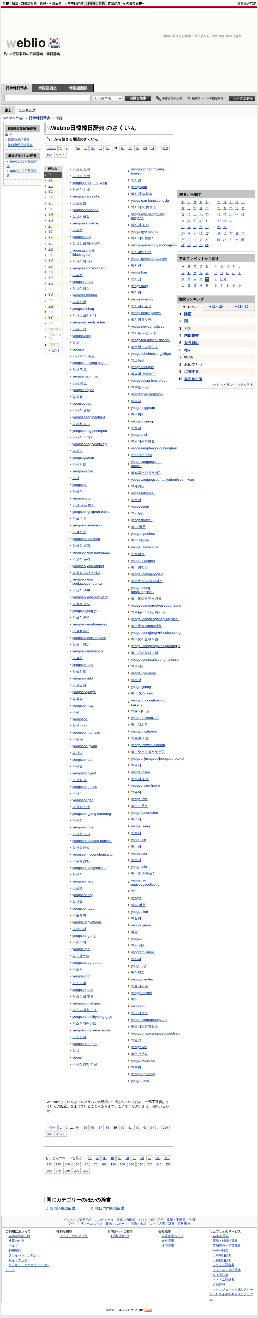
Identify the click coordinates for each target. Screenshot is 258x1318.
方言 (162, 1223)
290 (76, 1170)
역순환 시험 (140, 738)
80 (142, 1158)
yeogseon (80, 719)
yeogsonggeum (143, 408)
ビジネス (69, 1219)
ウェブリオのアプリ (73, 1236)
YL (50, 243)
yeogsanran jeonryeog (90, 183)
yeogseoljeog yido (87, 611)
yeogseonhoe (83, 827)
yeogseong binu (85, 787)
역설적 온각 (82, 559)
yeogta (136, 898)
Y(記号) (54, 350)
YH (51, 220)
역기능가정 (193, 379)
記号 (223, 279)
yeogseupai (82, 949)
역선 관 (78, 739)
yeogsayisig (82, 336)
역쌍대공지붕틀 (143, 441)
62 (137, 148)
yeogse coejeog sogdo (90, 363)
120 (49, 1164)
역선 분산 (80, 726)
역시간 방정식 (141, 194)
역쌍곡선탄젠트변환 (146, 473)
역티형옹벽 (139, 1013)
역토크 (136, 1040)
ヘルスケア (95, 1223)
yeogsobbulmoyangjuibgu (151, 354)
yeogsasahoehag (86, 223)
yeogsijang (139, 286)
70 (134, 1158)
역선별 (78, 766)
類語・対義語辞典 (24, 3)
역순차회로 (139, 725)
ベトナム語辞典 (224, 1279)
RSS (148, 1310)
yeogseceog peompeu (90, 431)
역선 (76, 712)
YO (51, 260)
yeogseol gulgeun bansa (92, 512)
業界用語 (85, 1219)
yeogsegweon (83, 458)
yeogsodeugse (142, 367)
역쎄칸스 (138, 486)
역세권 (78, 451)
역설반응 (79, 532)
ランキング (27, 110)
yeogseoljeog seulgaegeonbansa (87, 581)
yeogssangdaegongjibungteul (154, 448)
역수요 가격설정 (143, 873)
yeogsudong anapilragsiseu (142, 590)
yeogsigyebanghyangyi (149, 259)
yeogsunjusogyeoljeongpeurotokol (157, 758)
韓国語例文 (47, 88)
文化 (71, 1223)
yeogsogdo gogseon (147, 394)
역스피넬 (79, 983)
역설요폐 (79, 685)
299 (165, 148)
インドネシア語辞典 (227, 1269)
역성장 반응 (82, 807)
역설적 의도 (82, 604)
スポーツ (121, 1223)
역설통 (78, 658)
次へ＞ (60, 154)
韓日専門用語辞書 (109, 1208)
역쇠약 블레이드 (143, 374)
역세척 (78, 397)
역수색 (136, 819)
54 (78, 148)
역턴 (134, 999)
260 (49, 1170)
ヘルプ (13, 1245)
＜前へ (51, 148)
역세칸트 (79, 464)
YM (51, 249)
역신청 (136, 292)
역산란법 (79, 203)
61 (130, 148)
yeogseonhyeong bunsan (92, 841)
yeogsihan (139, 272)
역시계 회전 (140, 225)
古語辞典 (114, 3)
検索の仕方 (16, 1240)
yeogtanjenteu (142, 979)
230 (149, 1164)
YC (51, 192)
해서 (187, 350)
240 (158, 1164)
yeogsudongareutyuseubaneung (156, 605)
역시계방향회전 (143, 238)
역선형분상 (81, 848)
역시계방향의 (141, 252)
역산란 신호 (82, 189)
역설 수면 (80, 518)
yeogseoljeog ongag (88, 566)
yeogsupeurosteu (144, 813)
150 (76, 1164)
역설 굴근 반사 (84, 505)
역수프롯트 (139, 806)
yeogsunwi (139, 799)
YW (51, 306)
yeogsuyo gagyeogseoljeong (145, 882)
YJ (50, 232)
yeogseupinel (83, 990)
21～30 (241, 307)
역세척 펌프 (82, 424)
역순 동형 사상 (142, 693)
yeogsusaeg (140, 826)
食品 (143, 1223)
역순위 (136, 792)
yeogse (78, 349)
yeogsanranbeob (86, 210)
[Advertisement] (192, 46)
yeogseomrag (83, 705)
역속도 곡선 (140, 387)
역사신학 (79, 302)
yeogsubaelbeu (143, 561)
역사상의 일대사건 (87, 244)
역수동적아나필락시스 (148, 612)
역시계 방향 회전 (144, 207)
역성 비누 (80, 780)
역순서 (136, 765)
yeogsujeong (141, 687)
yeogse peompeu (86, 376)
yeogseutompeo (85, 1044)
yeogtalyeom (141, 925)
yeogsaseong (83, 282)
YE (51, 203)
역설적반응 (81, 617)
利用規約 (15, 1250)
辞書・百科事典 (179, 1223)
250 (167, 1164)
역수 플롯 (138, 527)
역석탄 (78, 491)
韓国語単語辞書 (62, 1208)
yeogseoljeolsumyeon (89, 638)
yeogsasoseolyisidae (89, 322)
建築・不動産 (176, 1219)
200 (122, 1164)
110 (166, 1158)
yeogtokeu (139, 1047)
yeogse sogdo (83, 390)
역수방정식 (139, 568)
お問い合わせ (120, 1236)
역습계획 (79, 915)
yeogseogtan (83, 498)
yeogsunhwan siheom (148, 745)
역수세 (136, 833)
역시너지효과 (141, 306)
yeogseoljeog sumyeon (91, 597)
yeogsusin (139, 867)
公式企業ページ (172, 1236)
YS (51, 283)
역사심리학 (81, 289)
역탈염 (136, 918)
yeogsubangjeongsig (147, 574)
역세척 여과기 (83, 437)
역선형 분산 (82, 834)
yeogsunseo (140, 772)
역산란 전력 (82, 176)
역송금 (136, 401)
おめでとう (193, 364)
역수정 (136, 680)
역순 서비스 (140, 711)
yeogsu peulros (143, 534)
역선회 (78, 820)
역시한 (136, 266)
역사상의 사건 (83, 261)
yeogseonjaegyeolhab (90, 868)
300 (49, 154)
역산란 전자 (82, 169)
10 (90, 1158)
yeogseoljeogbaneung (90, 624)
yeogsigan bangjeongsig (150, 200)
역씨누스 (138, 513)
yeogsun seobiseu (145, 718)
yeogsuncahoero (144, 731)
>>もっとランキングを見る (233, 385)
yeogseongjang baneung (92, 814)
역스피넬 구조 (83, 996)
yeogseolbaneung (86, 539)
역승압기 (79, 929)
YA (50, 180)
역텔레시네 (139, 986)
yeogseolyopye (84, 692)
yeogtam (138, 938)
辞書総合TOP (246, 3)
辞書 (6, 3)
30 (104, 1158)
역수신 (136, 860)
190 (113, 1164)
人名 (152, 1223)
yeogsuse (138, 840)
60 (122, 148)
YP (51, 266)
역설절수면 (81, 631)
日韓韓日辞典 (95, 3)
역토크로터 (139, 1054)
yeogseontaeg (84, 908)
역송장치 (138, 414)
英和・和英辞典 (51, 3)
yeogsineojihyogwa (146, 313)
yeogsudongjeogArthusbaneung (156, 633)
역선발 (78, 753)
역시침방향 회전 (85, 1064)
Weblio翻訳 (220, 1250)
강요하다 (191, 343)
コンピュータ (104, 1219)
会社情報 (167, 1240)
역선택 (78, 902)
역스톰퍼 (79, 1037)
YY (51, 318)
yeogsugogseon (143, 673)
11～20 (215, 307)
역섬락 (78, 699)
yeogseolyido (83, 678)
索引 (8, 110)
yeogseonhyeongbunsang (93, 854)
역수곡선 (138, 666)
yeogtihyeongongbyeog (149, 1020)
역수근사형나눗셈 (144, 653)
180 (103, 1164)
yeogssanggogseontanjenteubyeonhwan (162, 479)
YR (51, 277)
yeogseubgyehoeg (87, 922)
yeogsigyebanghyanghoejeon (154, 245)
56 (92, 148)
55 (85, 148)
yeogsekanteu (83, 471)
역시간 (136, 180)
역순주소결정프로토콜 (148, 752)
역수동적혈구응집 (144, 639)
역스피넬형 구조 (85, 1010)
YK (51, 237)
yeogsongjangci (143, 421)
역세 (76, 343)
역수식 (136, 847)
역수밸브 (138, 554)
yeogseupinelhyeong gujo (92, 1017)
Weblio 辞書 (13, 118)
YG (51, 214)
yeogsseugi (140, 506)
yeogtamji (138, 966)
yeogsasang (82, 237)
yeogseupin (82, 976)
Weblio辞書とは (19, 1236)
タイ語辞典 (220, 1274)
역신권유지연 (141, 320)
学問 (192, 1219)
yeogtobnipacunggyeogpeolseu (155, 1033)
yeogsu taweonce (144, 547)
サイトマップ (18, 1260)
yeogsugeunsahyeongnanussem (156, 659)
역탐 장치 (138, 945)
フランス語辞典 (224, 1265)
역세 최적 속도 (84, 356)
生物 (134, 1223)
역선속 (78, 888)
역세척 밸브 (82, 410)
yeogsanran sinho (86, 196)
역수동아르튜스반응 (146, 599)
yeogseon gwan (85, 746)
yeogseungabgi (84, 936)
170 (94, 1164)
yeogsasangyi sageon (89, 268)
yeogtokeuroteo (143, 1060)
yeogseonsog (83, 895)
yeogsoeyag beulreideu (149, 380)
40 (112, 1158)
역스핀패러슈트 (84, 1023)
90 (149, 1158)
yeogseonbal (82, 760)
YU (51, 295)
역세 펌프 (80, 369)
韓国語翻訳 (78, 88)
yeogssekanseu (143, 493)
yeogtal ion (139, 912)
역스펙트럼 (81, 956)
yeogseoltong (83, 665)
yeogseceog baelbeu (89, 417)
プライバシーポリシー (24, 1255)
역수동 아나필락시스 (147, 581)
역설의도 (79, 671)
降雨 (187, 314)
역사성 (78, 275)
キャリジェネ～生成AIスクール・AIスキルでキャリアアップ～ (231, 1294)
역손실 (136, 428)
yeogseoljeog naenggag (91, 552)
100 (157, 1158)
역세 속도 (80, 383)
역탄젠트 (138, 972)
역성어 (78, 793)
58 (108, 148)
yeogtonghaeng (143, 1074)
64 (152, 148)
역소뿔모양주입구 (144, 347)
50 (119, 1158)
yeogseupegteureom (89, 963)
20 (97, 1158)
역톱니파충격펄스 (144, 1027)
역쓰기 (136, 500)
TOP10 (190, 307)
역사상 (78, 230)
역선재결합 (81, 861)
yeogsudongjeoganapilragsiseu (155, 619)
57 (100, 148)
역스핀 (78, 969)
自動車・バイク (137, 1219)
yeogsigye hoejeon (145, 232)
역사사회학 (81, 217)
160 (85, 1164)
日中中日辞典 (73, 3)
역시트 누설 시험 (144, 333)
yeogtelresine (141, 993)
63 (145, 148)
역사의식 (79, 329)
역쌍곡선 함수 (141, 455)
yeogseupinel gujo (87, 1003)
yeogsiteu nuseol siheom (150, 340)
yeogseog (80, 485)
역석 (76, 478)
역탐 (134, 932)
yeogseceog (82, 403)
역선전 (78, 874)
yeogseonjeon (83, 881)
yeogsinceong (142, 299)
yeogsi (78, 1057)
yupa (188, 357)
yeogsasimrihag (85, 295)
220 (140, 1164)
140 (67, 1164)
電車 (120, 1219)
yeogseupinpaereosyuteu (92, 1030)
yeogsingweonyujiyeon (148, 326)
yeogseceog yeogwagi (90, 444)
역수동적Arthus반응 (146, 626)
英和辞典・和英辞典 (227, 1245)
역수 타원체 (140, 540)
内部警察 (191, 335)
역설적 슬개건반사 (87, 573)
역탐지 (136, 959)
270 (58, 1170)
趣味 (109, 1223)
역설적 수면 (82, 590)
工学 (160, 1219)
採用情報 (167, 1245)
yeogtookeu (140, 1081)
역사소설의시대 (84, 315)
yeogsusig (139, 853)
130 (58, 1164)
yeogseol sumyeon (87, 525)
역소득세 (138, 360)
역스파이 (79, 942)
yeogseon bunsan (86, 732)
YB (51, 186)
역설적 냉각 (82, 546)
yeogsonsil (139, 435)
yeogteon (138, 1006)
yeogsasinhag (83, 309)
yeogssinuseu (141, 520)
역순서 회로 (140, 779)
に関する (191, 371)
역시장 (136, 279)
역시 (76, 1051)
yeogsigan (139, 187)
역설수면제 (81, 645)
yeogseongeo (83, 800)
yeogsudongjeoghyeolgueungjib (155, 646)
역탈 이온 (138, 905)
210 (131, 1164)
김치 (187, 328)
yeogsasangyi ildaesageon (83, 252)
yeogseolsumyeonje (88, 651)
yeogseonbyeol (84, 773)
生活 (80, 1223)
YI (50, 226)
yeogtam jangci (143, 952)
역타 (134, 891)
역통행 (136, 1067)
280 (67, 1170)
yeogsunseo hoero (145, 785)
